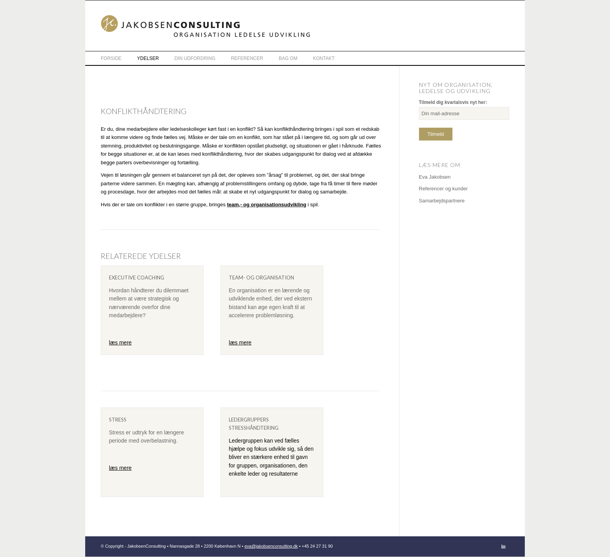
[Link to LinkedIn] (503, 546)
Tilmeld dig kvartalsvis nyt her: (453, 102)
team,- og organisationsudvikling (266, 204)
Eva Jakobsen (435, 177)
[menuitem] (119, 58)
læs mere (120, 342)
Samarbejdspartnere (442, 201)
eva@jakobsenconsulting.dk (271, 546)
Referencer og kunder (443, 189)
